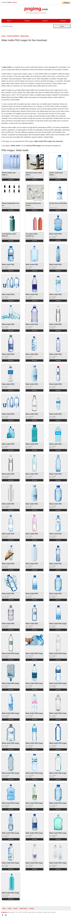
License (45, 21)
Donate (27, 21)
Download (10, 179)
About (9, 21)
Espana (15, 2)
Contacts (63, 21)
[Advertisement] (16, 54)
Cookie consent (23, 908)
